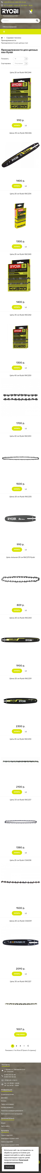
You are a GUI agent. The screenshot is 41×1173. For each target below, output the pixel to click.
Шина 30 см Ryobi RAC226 (21, 133)
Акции (3, 1123)
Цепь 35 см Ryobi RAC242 (20, 315)
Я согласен (9, 1167)
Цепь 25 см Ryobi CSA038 (20, 860)
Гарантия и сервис (7, 1104)
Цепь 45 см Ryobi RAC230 (20, 739)
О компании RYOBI (7, 1094)
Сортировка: (6, 63)
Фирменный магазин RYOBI (10, 12)
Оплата (3, 1101)
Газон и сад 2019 (7, 1135)
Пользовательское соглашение (11, 1114)
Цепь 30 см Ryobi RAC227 (20, 981)
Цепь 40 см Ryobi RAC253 (20, 436)
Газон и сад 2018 (7, 1142)
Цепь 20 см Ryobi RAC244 (20, 72)
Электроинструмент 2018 (10, 1145)
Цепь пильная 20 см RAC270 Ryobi (20, 557)
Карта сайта (5, 1126)
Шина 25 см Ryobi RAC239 (20, 678)
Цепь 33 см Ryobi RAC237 (20, 800)
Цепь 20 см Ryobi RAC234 (20, 194)
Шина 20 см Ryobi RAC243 (21, 618)
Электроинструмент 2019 (10, 1138)
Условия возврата (7, 1107)
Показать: (5, 59)
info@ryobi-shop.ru (9, 1080)
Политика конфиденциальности (12, 1110)
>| (28, 1046)
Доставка (4, 1098)
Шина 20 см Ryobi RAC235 (21, 497)
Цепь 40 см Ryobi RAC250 (20, 375)
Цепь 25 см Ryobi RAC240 (20, 254)
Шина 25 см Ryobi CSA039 (21, 921)
